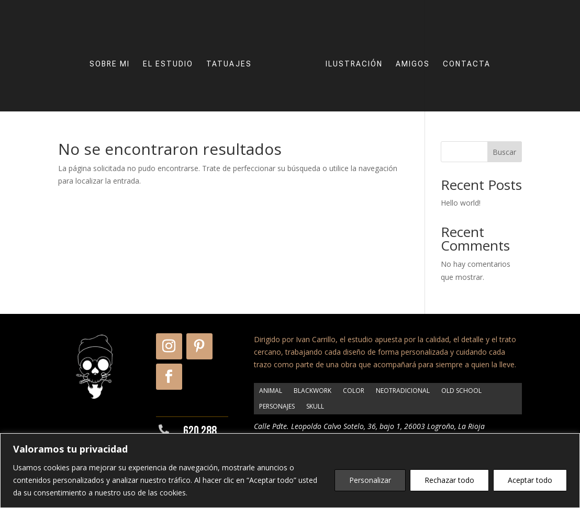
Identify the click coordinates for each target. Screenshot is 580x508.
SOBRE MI (110, 64)
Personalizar (370, 480)
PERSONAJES (277, 406)
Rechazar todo (449, 480)
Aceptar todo (530, 480)
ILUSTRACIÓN (354, 64)
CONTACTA (466, 64)
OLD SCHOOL (461, 390)
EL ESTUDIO (168, 64)
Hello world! (461, 203)
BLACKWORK (312, 390)
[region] (290, 470)
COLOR (353, 390)
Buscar (504, 152)
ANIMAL (270, 390)
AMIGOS (413, 64)
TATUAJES (229, 64)
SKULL (315, 406)
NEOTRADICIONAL (403, 390)
